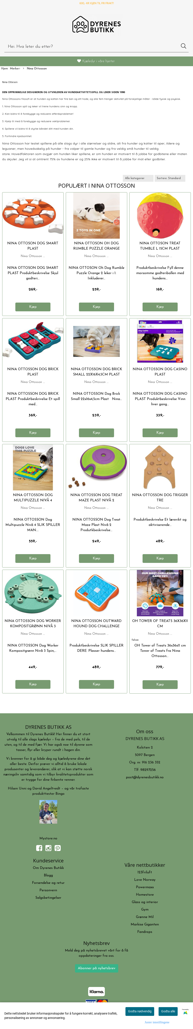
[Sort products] (170, 178)
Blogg (48, 875)
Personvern (48, 890)
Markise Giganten (145, 924)
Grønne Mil (145, 917)
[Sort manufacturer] (138, 178)
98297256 (148, 770)
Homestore (145, 895)
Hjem (4, 68)
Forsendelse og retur (48, 883)
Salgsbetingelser (48, 898)
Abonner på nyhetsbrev (96, 968)
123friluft (145, 872)
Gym (144, 909)
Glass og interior (145, 902)
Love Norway (144, 880)
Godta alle (168, 1011)
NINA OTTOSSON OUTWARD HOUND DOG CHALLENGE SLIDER (96, 626)
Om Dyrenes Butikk (48, 868)
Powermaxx (145, 887)
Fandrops (144, 932)
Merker (15, 69)
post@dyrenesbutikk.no (145, 777)
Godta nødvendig (140, 1011)
